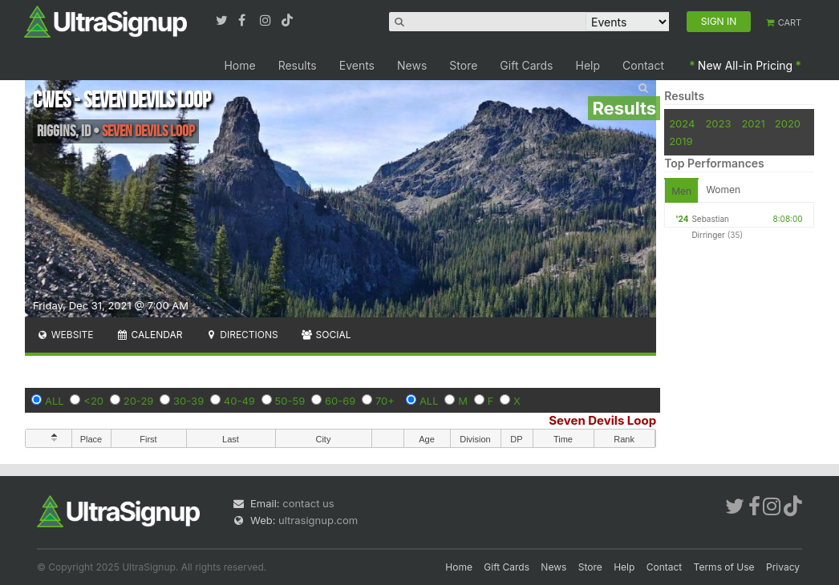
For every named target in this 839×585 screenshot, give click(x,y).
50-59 (290, 400)
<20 (93, 400)
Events (357, 65)
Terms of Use (724, 567)
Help (588, 65)
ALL (54, 400)
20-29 (139, 400)
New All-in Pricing (745, 65)
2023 (718, 123)
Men (681, 191)
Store (463, 65)
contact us (308, 503)
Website (65, 335)
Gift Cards (526, 65)
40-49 (239, 400)
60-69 (340, 400)
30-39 (188, 400)
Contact (643, 65)
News (412, 65)
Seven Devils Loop (602, 420)
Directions (241, 335)
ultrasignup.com (318, 520)
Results (297, 65)
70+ (385, 400)
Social (326, 335)
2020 (787, 123)
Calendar (149, 335)
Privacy (783, 567)
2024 (682, 123)
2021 (752, 123)
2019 (680, 141)
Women (723, 190)
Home (239, 65)
